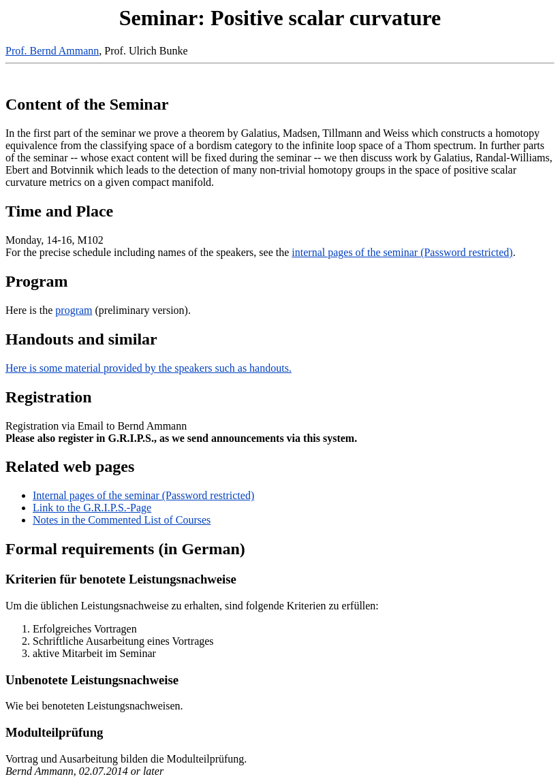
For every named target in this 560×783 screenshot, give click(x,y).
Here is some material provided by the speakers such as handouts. (148, 368)
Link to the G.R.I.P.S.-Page (92, 507)
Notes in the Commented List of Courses (122, 520)
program (73, 310)
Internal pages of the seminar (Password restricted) (143, 495)
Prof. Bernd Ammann (52, 51)
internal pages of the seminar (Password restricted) (402, 252)
